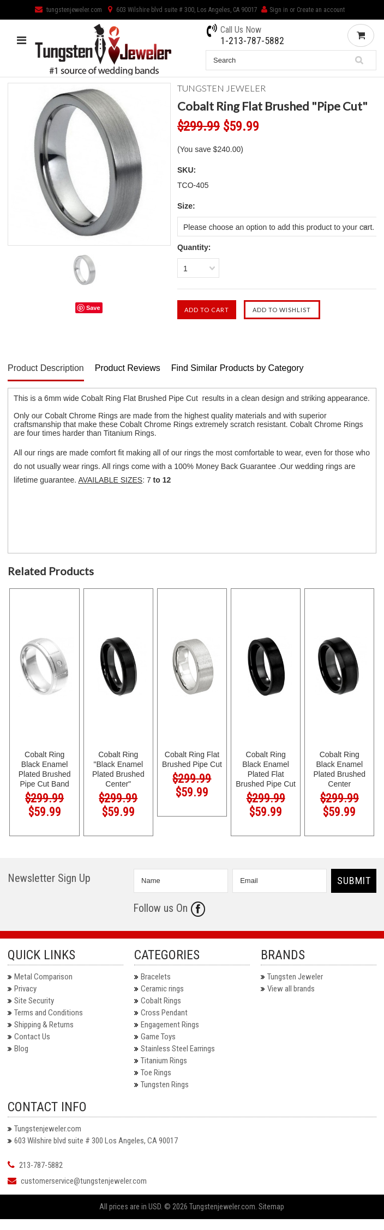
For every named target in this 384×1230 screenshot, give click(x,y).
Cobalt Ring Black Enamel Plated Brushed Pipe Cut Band (45, 769)
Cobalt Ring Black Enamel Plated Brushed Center (339, 769)
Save (93, 308)
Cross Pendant (164, 1013)
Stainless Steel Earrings (178, 1049)
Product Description (46, 368)
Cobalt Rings (161, 1001)
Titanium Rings (164, 1060)
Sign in (278, 10)
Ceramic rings (162, 989)
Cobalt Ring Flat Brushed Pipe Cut (192, 759)
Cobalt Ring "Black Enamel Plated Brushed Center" (118, 769)
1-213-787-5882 (252, 40)
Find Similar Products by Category (237, 368)
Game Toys (158, 1037)
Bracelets (156, 977)
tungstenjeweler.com (68, 10)
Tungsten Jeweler (295, 977)
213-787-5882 (41, 1165)
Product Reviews (127, 368)
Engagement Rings (170, 1025)
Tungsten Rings (165, 1084)
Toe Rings (156, 1072)
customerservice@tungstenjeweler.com (84, 1181)
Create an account (321, 10)
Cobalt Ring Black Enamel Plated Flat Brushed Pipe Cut (266, 769)
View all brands (291, 989)
